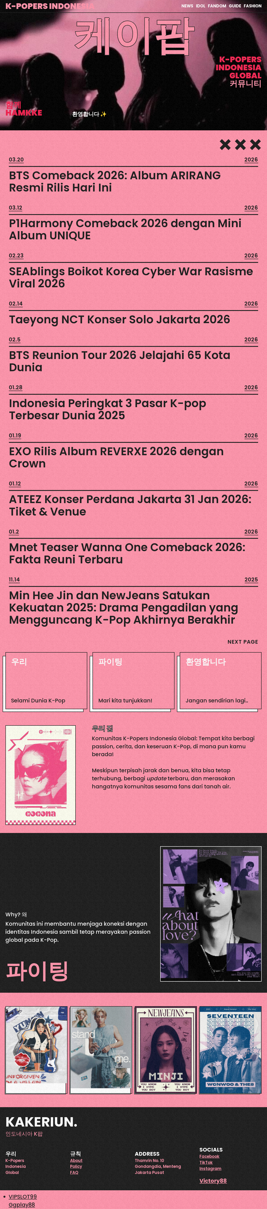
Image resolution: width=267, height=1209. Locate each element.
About (76, 1160)
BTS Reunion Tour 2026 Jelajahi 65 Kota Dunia (120, 361)
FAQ (74, 1172)
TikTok (206, 1162)
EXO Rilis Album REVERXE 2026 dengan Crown (116, 457)
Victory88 (213, 1181)
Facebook (209, 1156)
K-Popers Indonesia (50, 6)
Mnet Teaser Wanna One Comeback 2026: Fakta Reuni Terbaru (127, 553)
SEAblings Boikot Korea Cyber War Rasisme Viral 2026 (131, 277)
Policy (76, 1166)
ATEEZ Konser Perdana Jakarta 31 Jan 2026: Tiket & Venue (130, 505)
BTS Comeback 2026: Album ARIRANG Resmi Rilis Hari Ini (115, 181)
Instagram (210, 1168)
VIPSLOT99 (23, 1197)
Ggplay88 (22, 1205)
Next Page (242, 641)
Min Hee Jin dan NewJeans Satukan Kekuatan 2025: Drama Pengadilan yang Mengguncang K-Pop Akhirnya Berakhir (123, 607)
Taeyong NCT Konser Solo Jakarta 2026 (119, 319)
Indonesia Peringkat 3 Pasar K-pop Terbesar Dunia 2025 (107, 409)
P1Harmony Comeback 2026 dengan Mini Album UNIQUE (125, 229)
